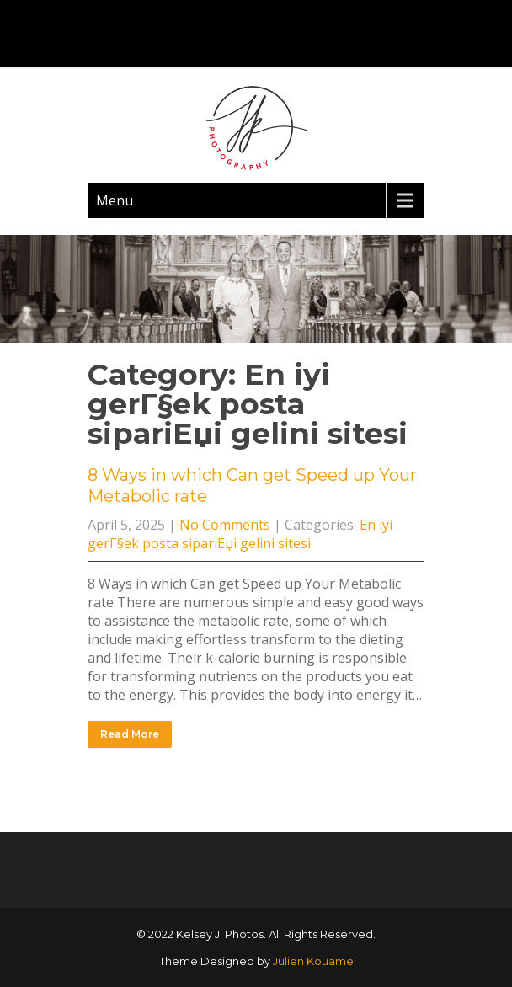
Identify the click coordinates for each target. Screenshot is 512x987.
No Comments (224, 524)
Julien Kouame (313, 961)
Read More (129, 734)
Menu (114, 200)
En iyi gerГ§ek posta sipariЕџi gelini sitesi (240, 533)
